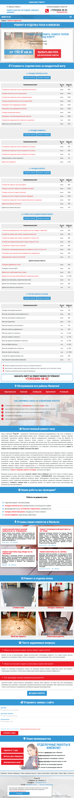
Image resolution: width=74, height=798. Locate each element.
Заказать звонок (30, 77)
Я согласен (19, 793)
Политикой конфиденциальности (17, 791)
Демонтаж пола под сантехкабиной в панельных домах (20, 276)
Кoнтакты (71, 772)
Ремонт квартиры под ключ (29, 772)
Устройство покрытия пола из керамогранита (17, 97)
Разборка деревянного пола (11, 264)
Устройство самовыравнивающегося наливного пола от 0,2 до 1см (24, 249)
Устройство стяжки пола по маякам (14, 245)
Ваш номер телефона (7, 713)
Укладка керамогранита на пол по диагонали (17, 101)
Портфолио (4, 772)
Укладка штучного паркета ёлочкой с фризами (17, 196)
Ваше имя (3, 707)
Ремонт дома (54, 772)
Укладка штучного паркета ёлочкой (14, 192)
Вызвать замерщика (14, 772)
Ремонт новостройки (43, 772)
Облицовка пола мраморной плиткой (14, 108)
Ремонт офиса (63, 772)
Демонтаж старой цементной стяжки (14, 272)
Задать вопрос (37, 693)
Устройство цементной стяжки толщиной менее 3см (19, 234)
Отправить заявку (9, 732)
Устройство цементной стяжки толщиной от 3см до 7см (20, 238)
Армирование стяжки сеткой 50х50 (13, 257)
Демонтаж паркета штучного (11, 204)
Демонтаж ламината (9, 162)
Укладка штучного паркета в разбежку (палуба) (18, 188)
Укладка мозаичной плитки (11, 112)
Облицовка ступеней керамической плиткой (16, 116)
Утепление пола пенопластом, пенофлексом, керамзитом (21, 253)
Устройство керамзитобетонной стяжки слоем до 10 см (20, 242)
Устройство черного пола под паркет (14, 185)
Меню (71, 16)
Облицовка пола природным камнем (14, 105)
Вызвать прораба (44, 77)
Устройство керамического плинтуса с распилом (18, 120)
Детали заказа (5, 718)
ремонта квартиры (17, 470)
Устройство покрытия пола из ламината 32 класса (18, 147)
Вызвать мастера (48, 53)
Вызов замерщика (46, 784)
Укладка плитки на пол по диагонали (14, 93)
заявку (42, 405)
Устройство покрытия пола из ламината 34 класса (18, 154)
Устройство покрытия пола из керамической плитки (19, 89)
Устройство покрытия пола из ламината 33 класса (18, 150)
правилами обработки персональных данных (30, 728)
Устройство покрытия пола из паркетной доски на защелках (22, 200)
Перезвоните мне (62, 12)
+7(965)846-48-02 (59, 10)
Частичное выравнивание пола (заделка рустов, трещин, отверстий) (24, 230)
